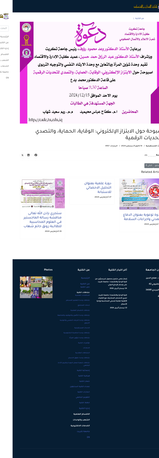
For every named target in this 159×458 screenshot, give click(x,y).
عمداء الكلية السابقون (67, 387)
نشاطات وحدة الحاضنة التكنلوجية (64, 333)
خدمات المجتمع (71, 305)
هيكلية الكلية (71, 376)
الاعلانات (73, 348)
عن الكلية (127, 19)
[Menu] (9, 18)
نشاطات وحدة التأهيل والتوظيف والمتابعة (61, 315)
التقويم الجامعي (70, 397)
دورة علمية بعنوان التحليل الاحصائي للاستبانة (85, 188)
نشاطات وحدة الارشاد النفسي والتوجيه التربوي (62, 322)
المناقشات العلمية (70, 295)
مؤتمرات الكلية (71, 343)
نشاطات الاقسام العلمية (67, 310)
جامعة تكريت (28, 19)
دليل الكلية (72, 287)
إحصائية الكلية (70, 370)
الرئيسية (139, 19)
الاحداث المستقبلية (142, 146)
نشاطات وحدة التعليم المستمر (65, 300)
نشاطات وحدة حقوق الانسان (66, 358)
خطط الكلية (72, 403)
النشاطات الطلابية (70, 353)
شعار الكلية (72, 381)
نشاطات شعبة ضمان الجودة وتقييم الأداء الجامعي (61, 364)
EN (18, 19)
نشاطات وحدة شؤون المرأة (67, 338)
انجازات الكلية (71, 392)
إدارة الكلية (112, 19)
